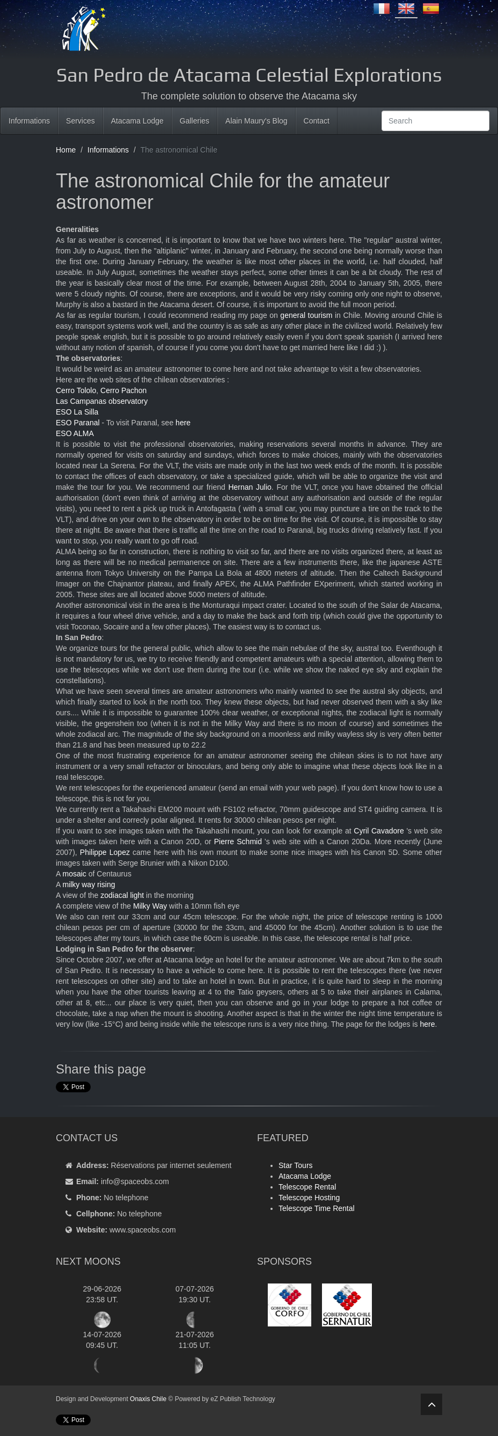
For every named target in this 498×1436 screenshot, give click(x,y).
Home (66, 150)
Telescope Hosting (309, 1197)
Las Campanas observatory (102, 401)
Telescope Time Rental (317, 1208)
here (183, 422)
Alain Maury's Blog (256, 121)
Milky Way (150, 906)
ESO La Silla (77, 412)
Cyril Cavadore (379, 830)
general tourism (306, 315)
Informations (29, 121)
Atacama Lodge (137, 121)
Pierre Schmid (238, 841)
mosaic (74, 873)
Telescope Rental (307, 1187)
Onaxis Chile (148, 1399)
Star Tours (296, 1165)
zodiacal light (122, 895)
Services (80, 121)
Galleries (194, 121)
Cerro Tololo (76, 390)
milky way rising (88, 884)
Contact (316, 121)
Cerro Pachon (123, 390)
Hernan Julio (249, 487)
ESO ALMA (75, 433)
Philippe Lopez (105, 852)
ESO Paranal (78, 422)
